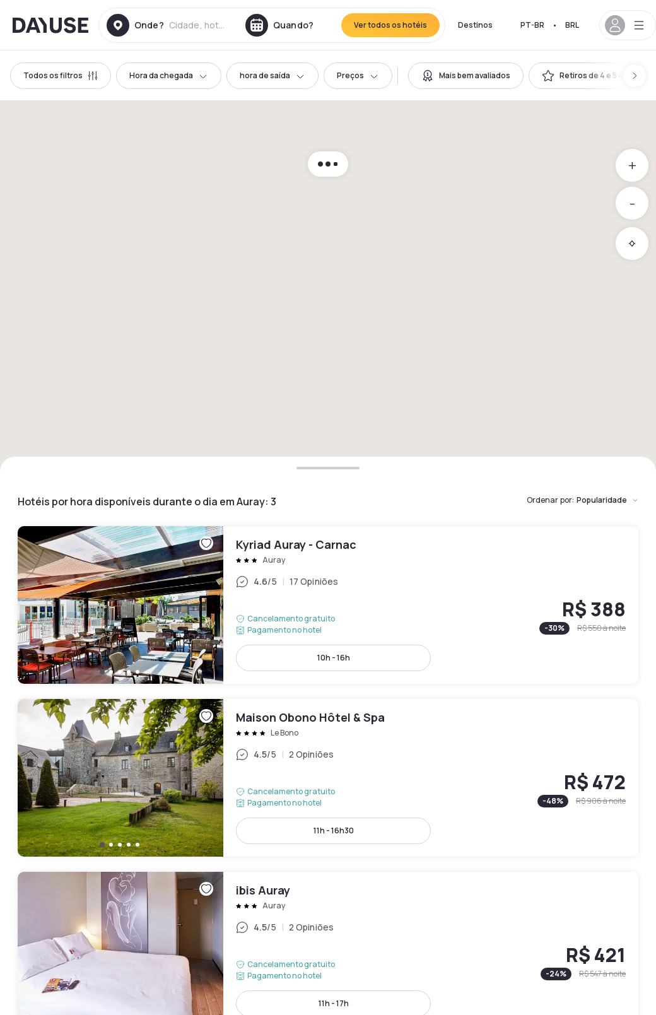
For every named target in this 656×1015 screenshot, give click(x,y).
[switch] (466, 75)
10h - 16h (333, 657)
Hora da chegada (168, 75)
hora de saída (272, 75)
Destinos (475, 25)
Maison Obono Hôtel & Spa (328, 778)
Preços (358, 75)
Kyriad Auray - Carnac (328, 605)
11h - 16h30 (333, 830)
